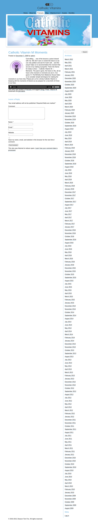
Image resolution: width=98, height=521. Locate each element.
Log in (67, 515)
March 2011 (69, 448)
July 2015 (68, 284)
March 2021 (69, 69)
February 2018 (70, 186)
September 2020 (70, 88)
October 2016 (69, 236)
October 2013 (69, 350)
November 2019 (70, 119)
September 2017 (70, 201)
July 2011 (68, 435)
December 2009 (70, 495)
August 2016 (69, 243)
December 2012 (70, 382)
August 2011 (69, 432)
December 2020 (70, 78)
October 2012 (69, 388)
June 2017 (68, 211)
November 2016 (70, 233)
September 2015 (70, 277)
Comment (11, 106)
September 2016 (70, 239)
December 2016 (70, 230)
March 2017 (69, 220)
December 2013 (70, 344)
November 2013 (70, 347)
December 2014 (70, 306)
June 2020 (68, 97)
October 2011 (69, 426)
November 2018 (70, 157)
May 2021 (68, 62)
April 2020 (68, 103)
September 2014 (70, 315)
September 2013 (70, 353)
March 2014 (69, 334)
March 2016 (69, 258)
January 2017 (69, 227)
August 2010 (69, 470)
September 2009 (70, 505)
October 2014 (69, 312)
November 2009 (70, 499)
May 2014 (68, 328)
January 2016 (69, 265)
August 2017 (69, 205)
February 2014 (70, 337)
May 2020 (68, 100)
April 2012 (68, 407)
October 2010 (69, 464)
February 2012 (70, 413)
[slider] (57, 87)
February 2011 (70, 451)
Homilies (71, 13)
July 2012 (68, 397)
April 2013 (68, 369)
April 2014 (68, 331)
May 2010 (68, 480)
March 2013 (69, 372)
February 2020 (70, 110)
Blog (46, 13)
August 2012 (69, 394)
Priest (47, 89)
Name (10, 124)
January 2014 (69, 341)
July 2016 (68, 246)
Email (10, 129)
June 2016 (68, 249)
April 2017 (68, 217)
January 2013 (69, 378)
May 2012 (68, 404)
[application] (34, 87)
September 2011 (70, 429)
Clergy (42, 89)
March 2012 (69, 410)
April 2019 (68, 141)
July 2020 (68, 94)
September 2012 (70, 391)
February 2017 (70, 224)
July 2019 (68, 132)
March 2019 (69, 145)
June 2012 (68, 401)
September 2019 (70, 126)
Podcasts (40, 13)
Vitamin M (53, 89)
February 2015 (70, 299)
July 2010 (68, 473)
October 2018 (69, 160)
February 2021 (70, 72)
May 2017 (68, 214)
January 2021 (69, 75)
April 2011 (68, 445)
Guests (64, 13)
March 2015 (69, 296)
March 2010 (69, 486)
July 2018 (68, 170)
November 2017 (70, 195)
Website (11, 135)
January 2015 (69, 303)
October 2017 (69, 198)
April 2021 (68, 65)
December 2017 (70, 192)
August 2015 (69, 280)
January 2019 (69, 151)
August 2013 (69, 356)
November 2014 (70, 309)
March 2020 (69, 107)
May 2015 (68, 290)
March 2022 (69, 59)
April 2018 (68, 179)
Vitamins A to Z (55, 13)
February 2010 (70, 489)
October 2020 (69, 84)
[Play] (11, 87)
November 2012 (70, 385)
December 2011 (70, 420)
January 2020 (69, 113)
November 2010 (70, 461)
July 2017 (68, 208)
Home (26, 13)
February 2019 (70, 148)
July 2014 (68, 322)
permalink (21, 91)
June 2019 (68, 135)
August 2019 (69, 129)
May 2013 (68, 366)
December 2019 (70, 116)
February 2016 (70, 262)
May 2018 (68, 176)
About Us (32, 13)
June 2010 (68, 477)
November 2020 (70, 81)
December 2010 (70, 458)
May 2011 (68, 442)
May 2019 (68, 138)
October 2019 (69, 122)
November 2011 (70, 423)
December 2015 (70, 268)
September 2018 (70, 164)
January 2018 (69, 189)
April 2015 (68, 293)
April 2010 (68, 483)
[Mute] (53, 87)
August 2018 (69, 167)
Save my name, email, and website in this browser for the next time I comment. (31, 143)
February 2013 (70, 375)
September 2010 (70, 467)
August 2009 (69, 508)
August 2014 (69, 318)
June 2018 (68, 173)
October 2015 (69, 274)
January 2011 (69, 454)
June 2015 (68, 287)
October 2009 (69, 502)
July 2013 (68, 360)
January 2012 (69, 416)
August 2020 (69, 91)
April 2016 (68, 255)
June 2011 (68, 439)
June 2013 (68, 363)
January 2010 (69, 492)
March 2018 (69, 182)
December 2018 (70, 154)
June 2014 (68, 325)
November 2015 (70, 271)
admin (33, 56)
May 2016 (68, 252)
